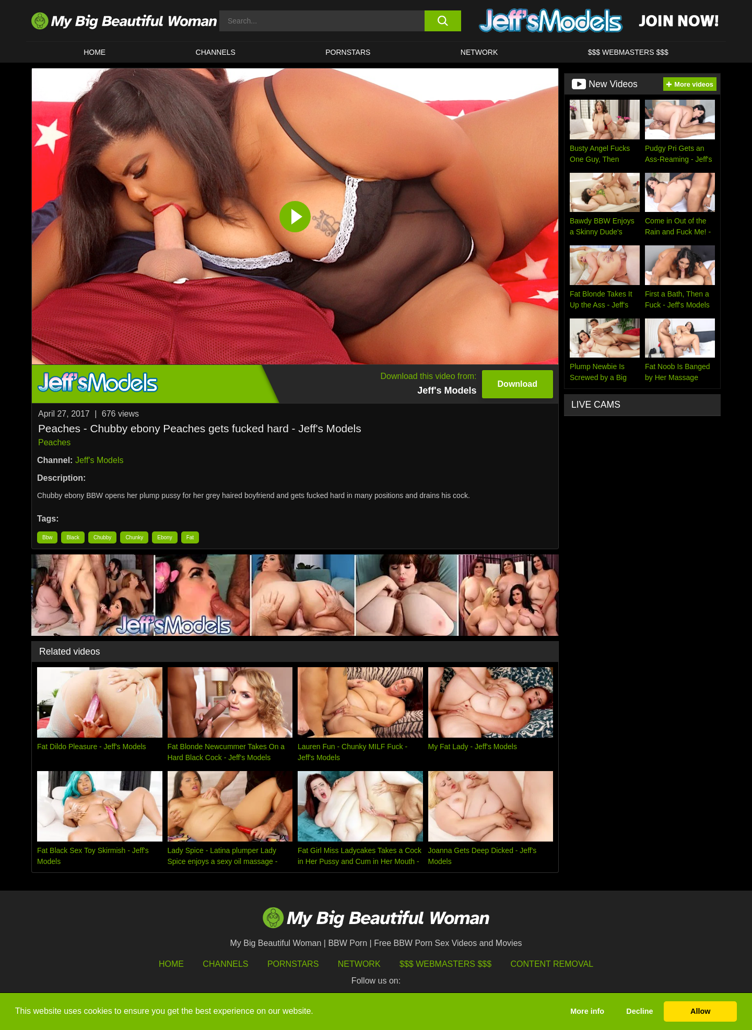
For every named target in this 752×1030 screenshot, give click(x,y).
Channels (225, 964)
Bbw (47, 537)
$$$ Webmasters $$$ (445, 964)
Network (479, 52)
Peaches (54, 442)
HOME (94, 52)
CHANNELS (216, 52)
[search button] (443, 20)
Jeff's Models (99, 460)
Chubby (102, 537)
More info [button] (587, 1011)
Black (72, 537)
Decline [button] (639, 1011)
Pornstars (347, 52)
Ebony (164, 537)
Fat (190, 537)
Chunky (134, 537)
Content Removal (552, 964)
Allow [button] (700, 1011)
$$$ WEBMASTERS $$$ (628, 52)
